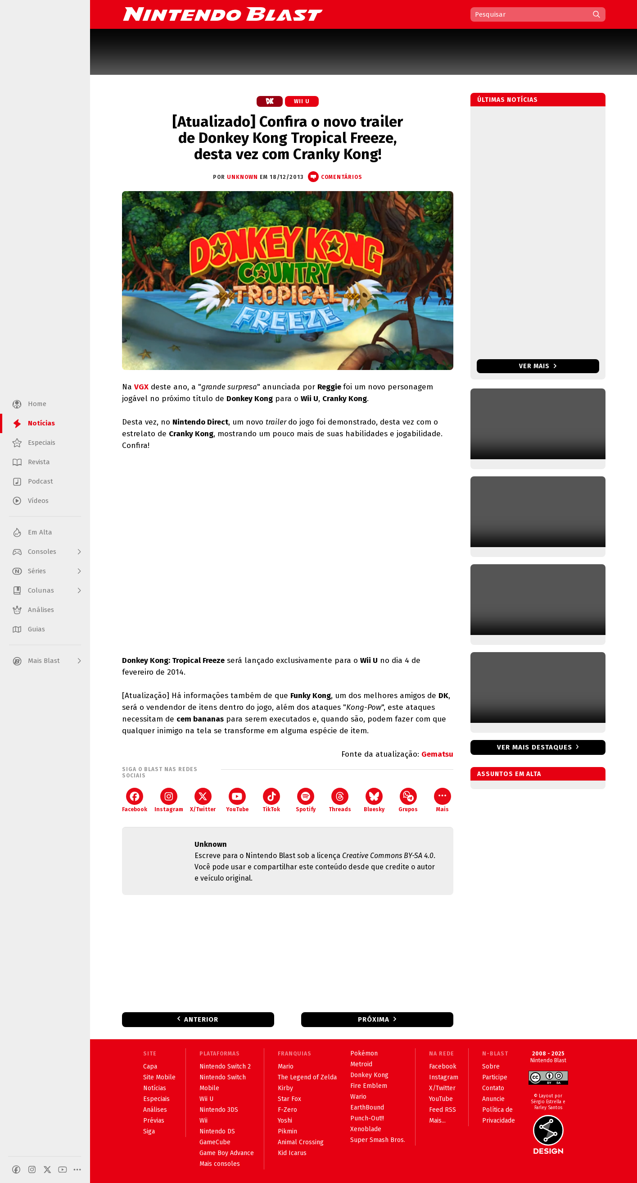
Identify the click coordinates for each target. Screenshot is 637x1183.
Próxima (373, 1019)
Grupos (408, 800)
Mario (286, 1066)
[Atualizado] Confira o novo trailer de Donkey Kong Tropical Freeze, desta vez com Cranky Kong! (287, 138)
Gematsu (437, 754)
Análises (155, 1110)
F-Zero (287, 1110)
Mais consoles (219, 1164)
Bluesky (374, 800)
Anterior (201, 1019)
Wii (203, 1120)
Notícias (154, 1088)
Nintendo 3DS (218, 1110)
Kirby (285, 1088)
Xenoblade (365, 1129)
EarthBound (367, 1107)
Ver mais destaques (534, 747)
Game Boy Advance (226, 1153)
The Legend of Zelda (307, 1077)
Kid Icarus (292, 1153)
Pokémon (364, 1053)
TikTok (271, 800)
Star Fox (289, 1099)
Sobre (491, 1066)
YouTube (237, 800)
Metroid (361, 1064)
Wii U (302, 101)
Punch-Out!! (367, 1118)
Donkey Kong (369, 1075)
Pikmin (287, 1131)
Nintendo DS (217, 1131)
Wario (358, 1097)
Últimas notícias (507, 100)
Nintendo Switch (222, 1077)
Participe (494, 1077)
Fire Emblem (368, 1086)
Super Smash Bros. (377, 1140)
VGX (141, 387)
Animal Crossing (301, 1142)
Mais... (437, 1120)
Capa (150, 1066)
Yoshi (285, 1120)
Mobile (209, 1088)
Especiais (156, 1099)
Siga (149, 1131)
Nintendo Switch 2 (225, 1066)
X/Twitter (203, 800)
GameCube (214, 1142)
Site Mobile (159, 1077)
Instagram (168, 800)
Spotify (306, 800)
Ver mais (537, 366)
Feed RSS (442, 1110)
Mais (442, 800)
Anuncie (493, 1099)
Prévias (153, 1120)
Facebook (134, 800)
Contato (493, 1088)
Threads (340, 800)
